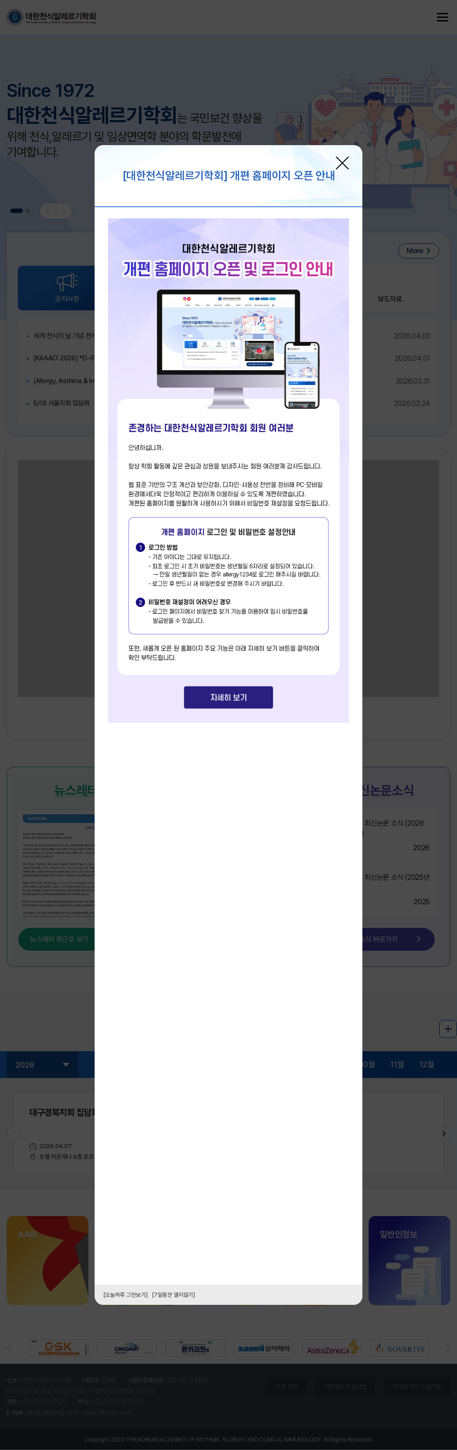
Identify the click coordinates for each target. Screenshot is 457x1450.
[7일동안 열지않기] (173, 1294)
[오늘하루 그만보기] (126, 1294)
